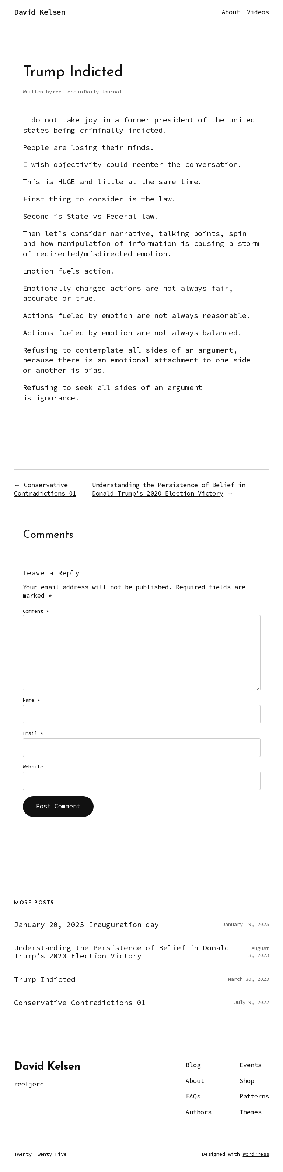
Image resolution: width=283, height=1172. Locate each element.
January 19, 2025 (245, 924)
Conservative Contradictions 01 (45, 489)
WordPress (256, 1154)
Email (33, 733)
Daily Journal (103, 91)
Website (33, 766)
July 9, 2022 (251, 1002)
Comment (36, 611)
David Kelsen (39, 12)
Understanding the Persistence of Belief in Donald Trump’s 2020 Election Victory (168, 489)
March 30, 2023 (248, 979)
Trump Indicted (45, 979)
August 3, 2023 (258, 952)
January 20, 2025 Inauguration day (86, 925)
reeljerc (64, 91)
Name (31, 700)
